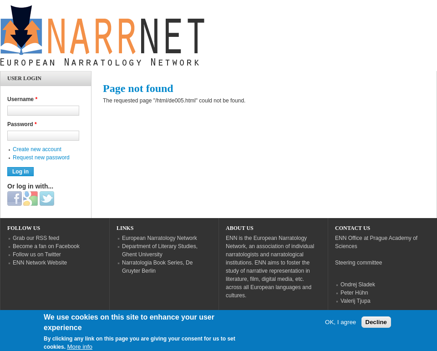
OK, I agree (340, 326)
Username (22, 99)
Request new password (41, 157)
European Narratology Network (159, 238)
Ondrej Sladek (357, 284)
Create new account (37, 149)
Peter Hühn (354, 293)
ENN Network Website (40, 262)
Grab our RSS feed (36, 238)
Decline (376, 326)
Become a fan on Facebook (46, 246)
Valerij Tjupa (355, 301)
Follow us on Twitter (37, 254)
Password (22, 124)
